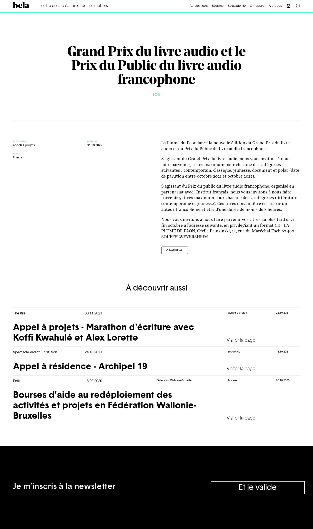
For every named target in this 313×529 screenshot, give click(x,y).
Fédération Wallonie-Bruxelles (174, 380)
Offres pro (257, 5)
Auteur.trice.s (199, 5)
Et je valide (258, 487)
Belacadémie (237, 5)
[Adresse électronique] (107, 487)
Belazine (217, 5)
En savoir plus (174, 250)
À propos (275, 5)
